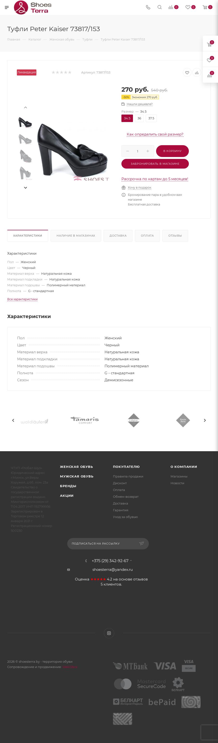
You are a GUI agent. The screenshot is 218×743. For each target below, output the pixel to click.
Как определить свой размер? (155, 134)
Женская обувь (76, 467)
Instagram (109, 633)
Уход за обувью (125, 517)
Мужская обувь (76, 476)
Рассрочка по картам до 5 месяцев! (154, 179)
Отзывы (175, 235)
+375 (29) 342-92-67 (110, 561)
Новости (177, 483)
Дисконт (120, 483)
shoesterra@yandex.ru (112, 569)
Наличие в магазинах (76, 235)
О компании (184, 467)
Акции (67, 496)
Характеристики (27, 235)
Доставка (118, 235)
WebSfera (70, 667)
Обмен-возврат (126, 496)
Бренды (68, 486)
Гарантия (120, 510)
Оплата (147, 235)
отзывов (140, 579)
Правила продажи (128, 476)
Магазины (179, 476)
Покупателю (126, 467)
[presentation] (25, 107)
